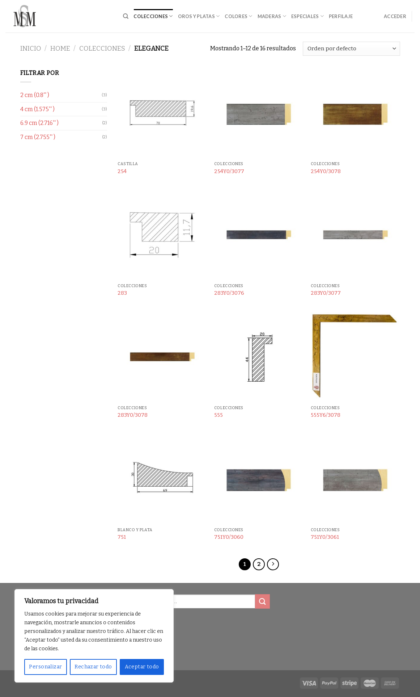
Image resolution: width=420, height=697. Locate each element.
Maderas (272, 16)
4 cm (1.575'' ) (37, 109)
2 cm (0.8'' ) (34, 95)
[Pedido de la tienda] (351, 49)
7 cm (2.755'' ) (37, 137)
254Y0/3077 (229, 171)
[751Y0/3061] (355, 479)
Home (60, 49)
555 (218, 415)
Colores (238, 16)
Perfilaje (341, 16)
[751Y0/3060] (259, 479)
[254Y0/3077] (259, 113)
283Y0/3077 (326, 293)
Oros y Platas (199, 16)
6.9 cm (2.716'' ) (39, 122)
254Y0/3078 (326, 171)
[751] (162, 479)
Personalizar (45, 667)
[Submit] (262, 601)
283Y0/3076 (229, 293)
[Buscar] (125, 16)
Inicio (30, 49)
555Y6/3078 (325, 415)
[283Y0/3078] (162, 357)
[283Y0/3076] (259, 235)
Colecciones (153, 16)
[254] (162, 113)
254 (122, 171)
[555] (259, 357)
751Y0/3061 (325, 537)
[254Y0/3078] (355, 113)
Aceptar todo (142, 667)
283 (122, 293)
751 (122, 537)
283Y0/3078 (133, 415)
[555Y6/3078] (355, 357)
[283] (162, 235)
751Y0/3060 (228, 537)
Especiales (307, 16)
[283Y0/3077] (355, 235)
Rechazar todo (93, 667)
